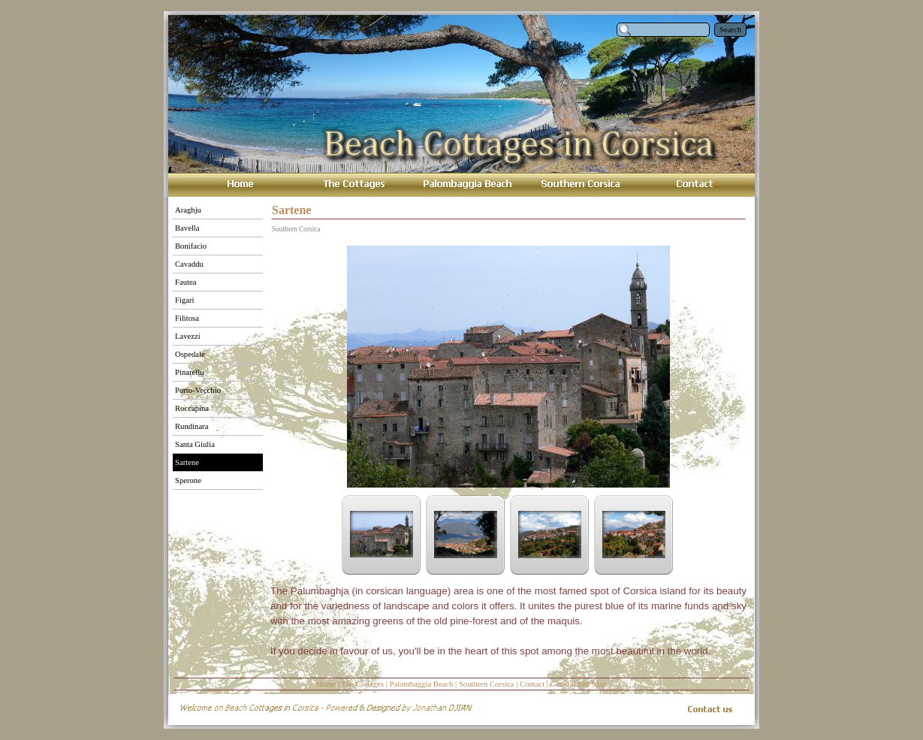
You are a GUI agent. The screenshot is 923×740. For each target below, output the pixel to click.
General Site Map (578, 684)
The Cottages (362, 684)
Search (730, 30)
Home (326, 684)
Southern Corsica (486, 684)
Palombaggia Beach (421, 684)
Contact (532, 684)
